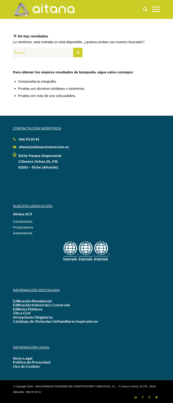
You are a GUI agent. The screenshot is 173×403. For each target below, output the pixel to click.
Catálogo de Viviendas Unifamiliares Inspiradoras (55, 321)
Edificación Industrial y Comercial (41, 305)
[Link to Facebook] (142, 397)
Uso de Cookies (26, 366)
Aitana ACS (22, 214)
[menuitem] (142, 9)
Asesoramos (22, 233)
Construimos (22, 221)
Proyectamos (23, 227)
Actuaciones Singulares (33, 317)
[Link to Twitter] (156, 397)
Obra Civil (21, 313)
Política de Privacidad (31, 362)
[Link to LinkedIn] (135, 397)
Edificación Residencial (32, 301)
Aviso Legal (22, 358)
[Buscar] (142, 9)
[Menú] (153, 9)
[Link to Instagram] (149, 397)
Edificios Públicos (28, 309)
